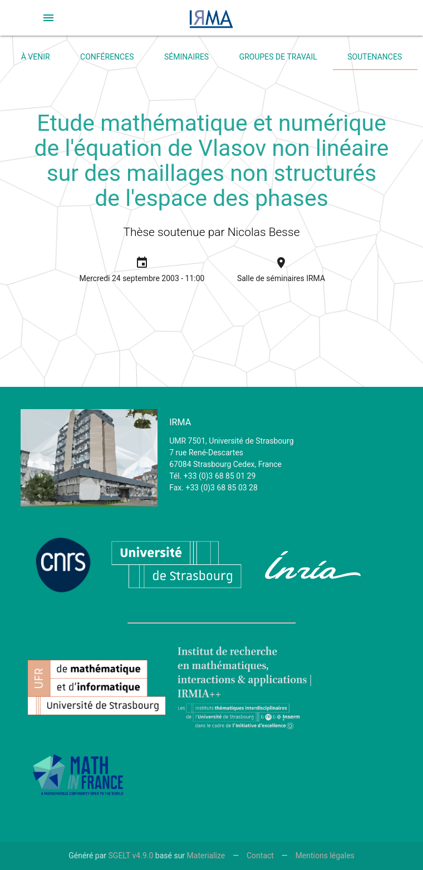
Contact (260, 855)
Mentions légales (325, 855)
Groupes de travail (278, 56)
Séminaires (186, 56)
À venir (35, 56)
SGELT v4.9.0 (131, 855)
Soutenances (374, 56)
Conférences (107, 56)
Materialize (206, 855)
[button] (48, 17)
